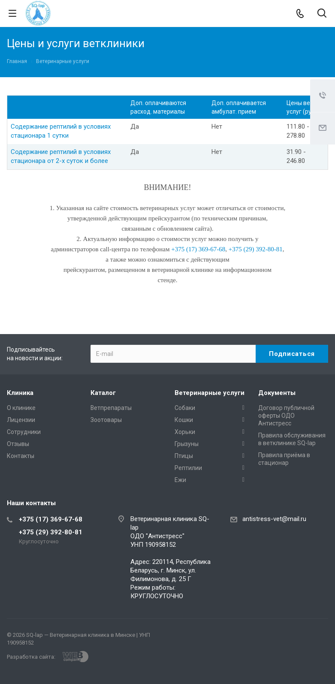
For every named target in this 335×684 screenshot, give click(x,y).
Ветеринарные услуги (209, 393)
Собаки (185, 407)
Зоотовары (106, 419)
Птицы (184, 455)
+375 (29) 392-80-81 (50, 532)
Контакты (20, 455)
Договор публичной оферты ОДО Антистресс (286, 415)
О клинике (21, 407)
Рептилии (188, 467)
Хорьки (185, 431)
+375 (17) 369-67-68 (50, 519)
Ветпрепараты (111, 407)
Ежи (180, 479)
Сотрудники (24, 431)
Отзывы (18, 443)
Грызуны (187, 443)
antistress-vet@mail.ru (274, 519)
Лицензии (21, 419)
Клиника (20, 393)
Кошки (184, 419)
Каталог (103, 393)
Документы (277, 393)
